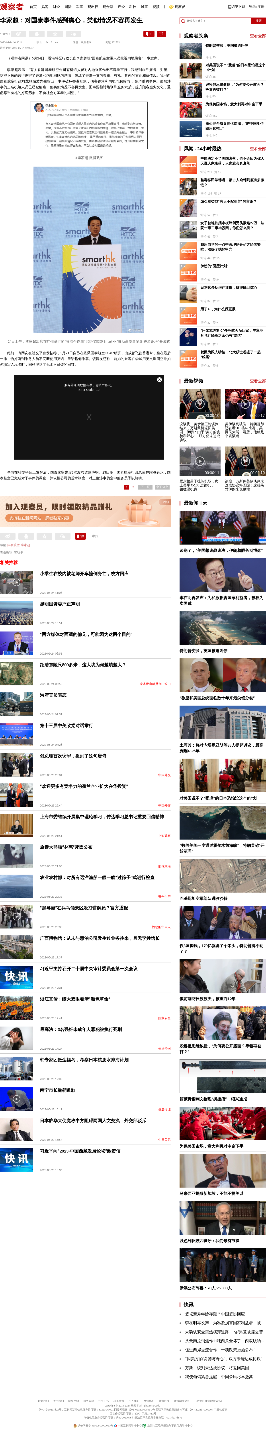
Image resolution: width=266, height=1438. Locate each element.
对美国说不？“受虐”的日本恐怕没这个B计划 (235, 67)
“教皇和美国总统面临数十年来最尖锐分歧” (217, 698)
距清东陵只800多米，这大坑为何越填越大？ (83, 664)
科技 (132, 7)
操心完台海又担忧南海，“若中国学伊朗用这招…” (234, 126)
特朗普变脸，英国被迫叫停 (226, 45)
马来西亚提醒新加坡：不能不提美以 (211, 1193)
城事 (144, 7)
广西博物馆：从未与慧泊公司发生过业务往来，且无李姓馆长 (100, 938)
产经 (121, 7)
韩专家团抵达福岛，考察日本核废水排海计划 (84, 1059)
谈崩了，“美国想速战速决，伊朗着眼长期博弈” (221, 550)
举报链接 (164, 1401)
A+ (56, 42)
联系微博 (118, 1401)
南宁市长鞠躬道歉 (57, 1090)
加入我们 (134, 1401)
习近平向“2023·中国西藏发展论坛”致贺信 (80, 1151)
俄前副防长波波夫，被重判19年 (207, 998)
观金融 (108, 7)
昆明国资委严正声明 (60, 604)
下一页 (145, 487)
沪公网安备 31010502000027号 (93, 1425)
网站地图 (149, 1401)
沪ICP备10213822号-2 (51, 1409)
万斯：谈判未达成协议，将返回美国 (217, 1367)
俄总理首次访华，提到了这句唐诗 (73, 756)
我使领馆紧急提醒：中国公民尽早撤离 (219, 1376)
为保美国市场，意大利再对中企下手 (233, 104)
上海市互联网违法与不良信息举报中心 (167, 1425)
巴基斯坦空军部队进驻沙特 (203, 898)
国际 (68, 7)
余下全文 (162, 487)
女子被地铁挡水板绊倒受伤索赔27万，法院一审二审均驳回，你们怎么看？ (232, 225)
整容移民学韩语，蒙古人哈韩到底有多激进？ (232, 182)
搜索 (259, 21)
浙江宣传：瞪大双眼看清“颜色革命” (75, 999)
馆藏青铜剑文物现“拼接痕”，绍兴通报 (213, 1099)
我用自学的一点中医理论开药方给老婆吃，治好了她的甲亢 (230, 247)
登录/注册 (256, 6)
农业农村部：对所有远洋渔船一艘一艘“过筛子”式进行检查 (97, 877)
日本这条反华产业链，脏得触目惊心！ (230, 287)
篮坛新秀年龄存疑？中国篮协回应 (215, 1314)
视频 (156, 7)
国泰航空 (13, 545)
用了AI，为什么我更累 (217, 309)
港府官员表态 (53, 695)
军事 (79, 7)
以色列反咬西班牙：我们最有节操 (209, 1240)
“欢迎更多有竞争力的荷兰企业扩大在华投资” (84, 786)
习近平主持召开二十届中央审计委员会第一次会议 (88, 968)
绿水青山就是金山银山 (155, 684)
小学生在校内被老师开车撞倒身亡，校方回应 (84, 573)
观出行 (93, 7)
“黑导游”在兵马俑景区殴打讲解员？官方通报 (84, 908)
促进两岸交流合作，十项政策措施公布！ (221, 1350)
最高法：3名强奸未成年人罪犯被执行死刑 (81, 1029)
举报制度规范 (182, 1401)
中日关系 (164, 1140)
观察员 (177, 7)
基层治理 (164, 1109)
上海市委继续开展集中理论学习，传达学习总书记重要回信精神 (102, 816)
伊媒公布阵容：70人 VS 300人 (206, 1288)
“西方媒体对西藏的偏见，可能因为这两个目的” (86, 634)
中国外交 (164, 775)
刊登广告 (103, 1401)
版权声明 (73, 1401)
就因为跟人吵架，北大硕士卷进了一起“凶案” (230, 354)
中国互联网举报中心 (128, 1425)
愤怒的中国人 (161, 927)
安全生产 (164, 897)
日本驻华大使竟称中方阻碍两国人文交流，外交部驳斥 (93, 1120)
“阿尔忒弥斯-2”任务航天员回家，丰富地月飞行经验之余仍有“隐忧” (231, 333)
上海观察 (164, 836)
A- (47, 42)
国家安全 (164, 1018)
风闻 (44, 7)
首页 (33, 7)
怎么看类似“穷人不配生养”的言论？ (228, 201)
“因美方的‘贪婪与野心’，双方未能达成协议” (223, 1358)
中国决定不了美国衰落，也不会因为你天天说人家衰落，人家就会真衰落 (232, 160)
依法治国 (164, 1048)
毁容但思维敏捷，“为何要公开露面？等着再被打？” (234, 87)
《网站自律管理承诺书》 (208, 1401)
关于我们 (58, 1401)
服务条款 (88, 1401)
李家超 (25, 545)
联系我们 (43, 1401)
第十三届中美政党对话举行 (66, 725)
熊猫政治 (164, 866)
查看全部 (258, 35)
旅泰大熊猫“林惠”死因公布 (66, 847)
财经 (56, 7)
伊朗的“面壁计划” (214, 266)
